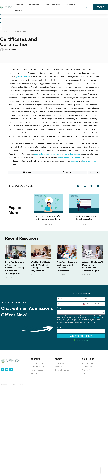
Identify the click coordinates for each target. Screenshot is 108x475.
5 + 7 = (60, 327)
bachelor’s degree (89, 161)
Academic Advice (21, 32)
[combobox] (84, 304)
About (18, 10)
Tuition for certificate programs (70, 158)
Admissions (35, 4)
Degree (60, 308)
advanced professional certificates (47, 154)
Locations (71, 4)
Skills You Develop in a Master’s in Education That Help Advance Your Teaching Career (15, 268)
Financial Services (53, 4)
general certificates (72, 154)
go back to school (23, 77)
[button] (78, 186)
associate (75, 161)
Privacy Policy (96, 317)
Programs (20, 4)
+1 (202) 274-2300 (90, 323)
